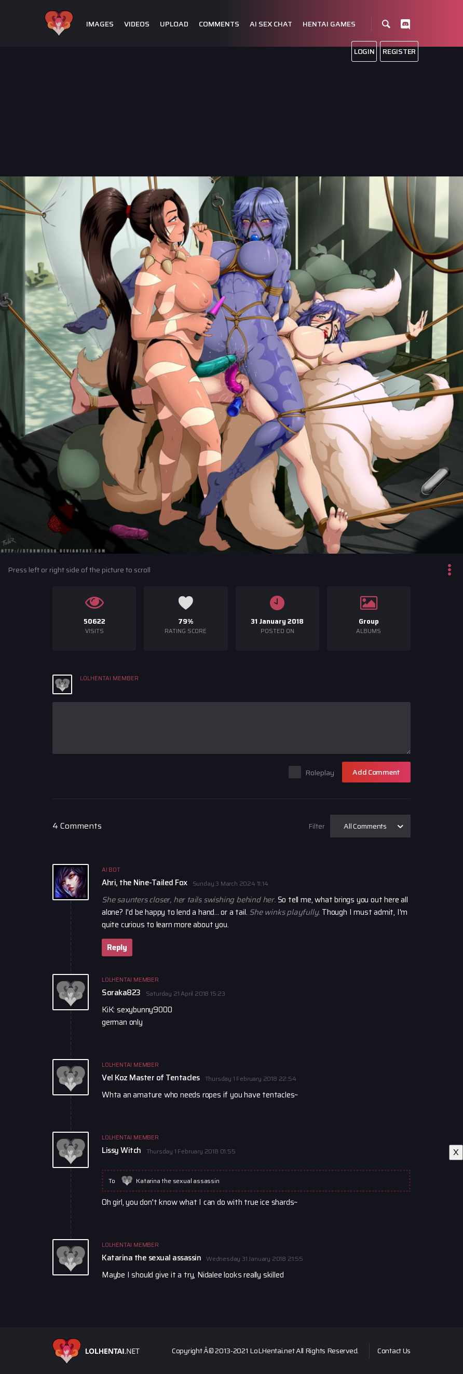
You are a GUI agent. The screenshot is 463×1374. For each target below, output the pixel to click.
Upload (174, 24)
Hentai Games (329, 24)
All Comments (365, 826)
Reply (117, 947)
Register (399, 51)
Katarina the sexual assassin (177, 1181)
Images (100, 24)
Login (364, 51)
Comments (219, 24)
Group (369, 621)
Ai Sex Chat (271, 24)
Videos (136, 24)
